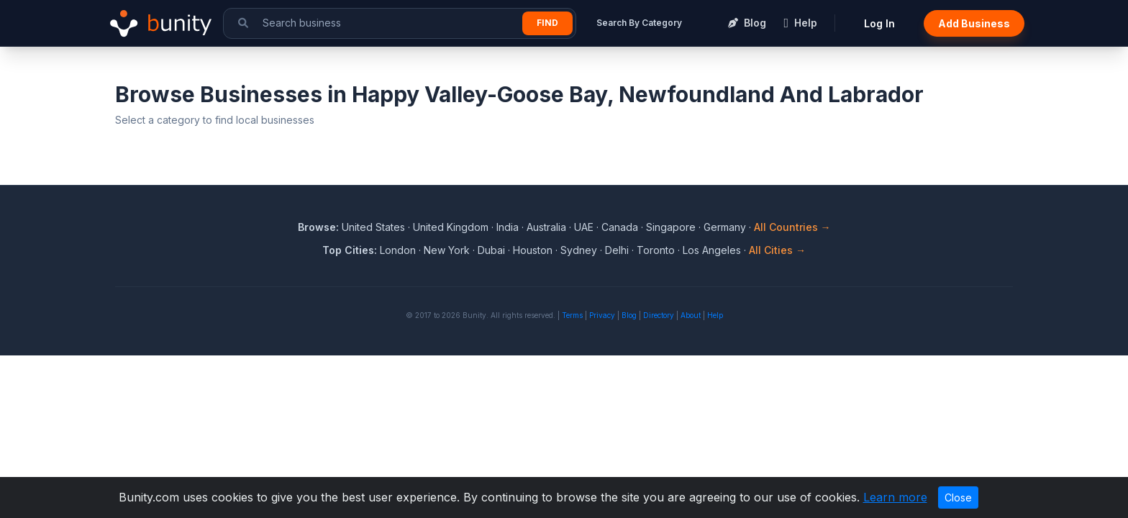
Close (958, 497)
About (691, 315)
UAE (583, 227)
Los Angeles (712, 250)
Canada (619, 227)
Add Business (974, 23)
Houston (532, 250)
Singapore (671, 227)
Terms (572, 315)
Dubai (491, 250)
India (507, 227)
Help (715, 315)
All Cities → (777, 250)
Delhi (617, 250)
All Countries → (792, 227)
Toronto (656, 250)
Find (547, 22)
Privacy (602, 315)
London (398, 250)
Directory (658, 315)
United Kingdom (450, 227)
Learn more (895, 497)
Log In (879, 23)
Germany (725, 227)
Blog (629, 315)
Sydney (578, 250)
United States (373, 227)
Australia (546, 227)
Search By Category (639, 22)
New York (447, 250)
